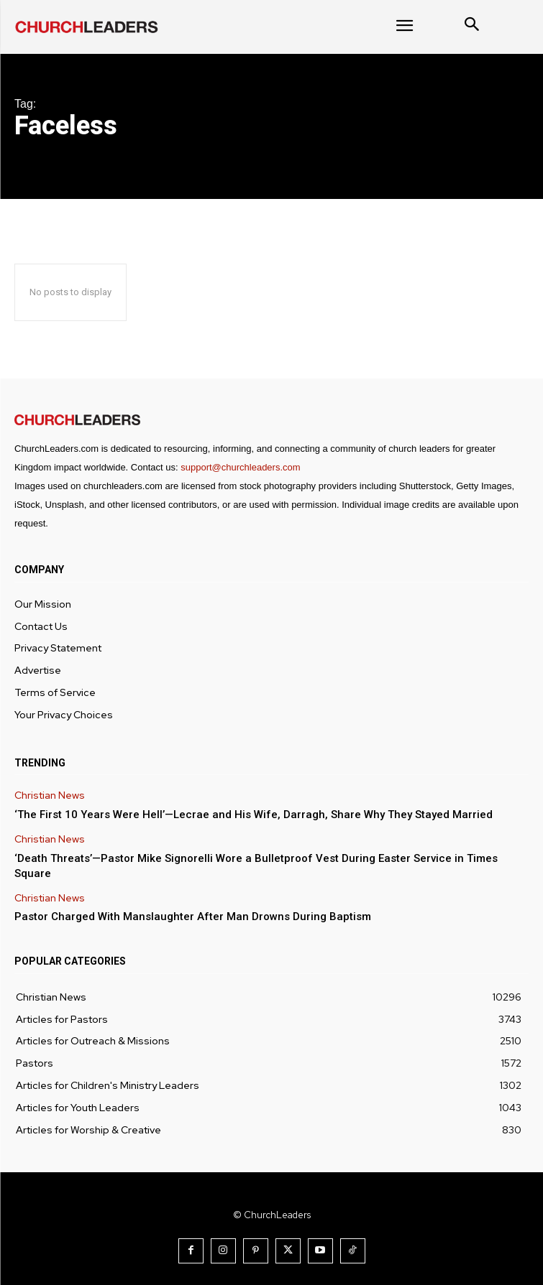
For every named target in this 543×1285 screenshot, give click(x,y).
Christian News (49, 795)
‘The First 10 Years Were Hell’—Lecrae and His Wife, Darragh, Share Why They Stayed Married (253, 814)
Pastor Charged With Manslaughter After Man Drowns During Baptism (192, 916)
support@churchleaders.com (240, 467)
